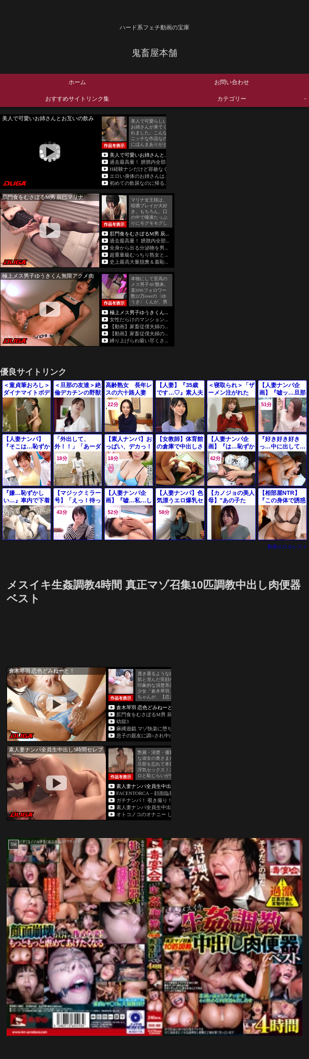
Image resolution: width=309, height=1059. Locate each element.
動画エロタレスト (287, 547)
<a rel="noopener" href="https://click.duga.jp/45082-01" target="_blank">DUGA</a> (83, 151)
